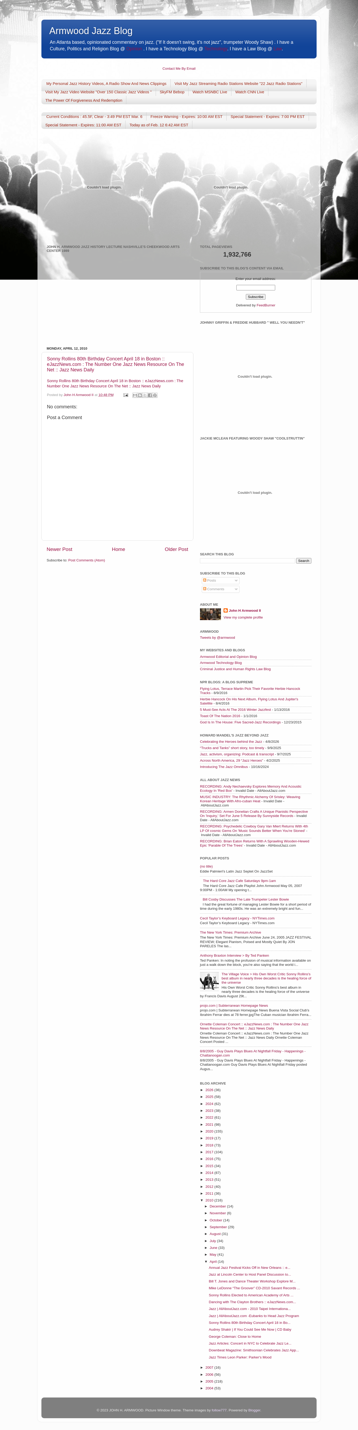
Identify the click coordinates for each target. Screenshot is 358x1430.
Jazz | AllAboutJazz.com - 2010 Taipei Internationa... (250, 1309)
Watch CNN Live (249, 92)
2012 (209, 1187)
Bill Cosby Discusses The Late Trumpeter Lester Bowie (246, 899)
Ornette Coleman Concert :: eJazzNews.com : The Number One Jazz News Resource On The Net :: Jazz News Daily (254, 1026)
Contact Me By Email (179, 69)
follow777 (219, 1410)
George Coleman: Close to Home (235, 1337)
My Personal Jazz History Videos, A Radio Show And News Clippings (106, 83)
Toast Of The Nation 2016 (220, 716)
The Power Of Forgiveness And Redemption (83, 100)
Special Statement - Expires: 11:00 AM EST (83, 125)
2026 (209, 1090)
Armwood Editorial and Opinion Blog (228, 657)
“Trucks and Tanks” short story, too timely (232, 748)
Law (278, 48)
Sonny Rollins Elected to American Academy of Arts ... (251, 1295)
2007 (209, 1367)
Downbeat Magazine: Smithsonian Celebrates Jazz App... (254, 1350)
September (219, 1227)
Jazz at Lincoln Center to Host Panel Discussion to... (250, 1274)
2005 (209, 1381)
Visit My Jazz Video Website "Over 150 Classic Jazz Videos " (98, 92)
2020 (209, 1131)
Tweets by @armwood (217, 638)
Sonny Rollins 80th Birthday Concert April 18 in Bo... (249, 1323)
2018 (209, 1145)
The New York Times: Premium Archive (230, 932)
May (213, 1254)
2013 (209, 1180)
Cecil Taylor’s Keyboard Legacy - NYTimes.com (237, 918)
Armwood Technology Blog (221, 663)
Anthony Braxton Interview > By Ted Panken (234, 955)
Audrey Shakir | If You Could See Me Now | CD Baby (250, 1329)
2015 (209, 1166)
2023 (209, 1111)
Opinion (134, 48)
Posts (209, 580)
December (218, 1206)
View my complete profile (243, 617)
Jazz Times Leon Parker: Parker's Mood (240, 1357)
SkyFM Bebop (172, 92)
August (216, 1234)
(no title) (206, 866)
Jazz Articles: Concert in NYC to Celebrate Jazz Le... (250, 1343)
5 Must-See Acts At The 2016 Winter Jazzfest (235, 710)
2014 (209, 1173)
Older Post (176, 549)
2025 (209, 1097)
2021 (209, 1124)
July (213, 1241)
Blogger (254, 1410)
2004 (209, 1388)
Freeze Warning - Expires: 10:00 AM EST (186, 116)
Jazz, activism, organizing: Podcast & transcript (237, 754)
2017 (209, 1152)
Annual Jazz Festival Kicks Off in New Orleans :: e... (249, 1268)
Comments (213, 589)
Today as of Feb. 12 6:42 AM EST (158, 125)
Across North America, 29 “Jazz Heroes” (231, 760)
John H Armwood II (245, 611)
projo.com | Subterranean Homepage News (234, 1006)
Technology (215, 48)
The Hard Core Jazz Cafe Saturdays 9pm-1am (239, 881)
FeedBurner (266, 305)
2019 (209, 1138)
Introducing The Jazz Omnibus (224, 767)
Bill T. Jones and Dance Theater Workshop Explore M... (252, 1281)
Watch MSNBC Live (210, 92)
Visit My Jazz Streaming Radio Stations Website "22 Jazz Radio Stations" (238, 83)
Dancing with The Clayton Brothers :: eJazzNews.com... (252, 1302)
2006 (209, 1375)
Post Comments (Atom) (86, 560)
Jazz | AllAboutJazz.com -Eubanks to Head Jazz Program (254, 1316)
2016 (209, 1159)
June (214, 1248)
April (214, 1262)
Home (118, 549)
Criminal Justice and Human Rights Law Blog (235, 669)
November (218, 1213)
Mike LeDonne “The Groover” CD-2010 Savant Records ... (254, 1288)
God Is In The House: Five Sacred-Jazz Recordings (240, 722)
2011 (209, 1193)
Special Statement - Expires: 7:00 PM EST (268, 116)
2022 (209, 1117)
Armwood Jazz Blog (91, 30)
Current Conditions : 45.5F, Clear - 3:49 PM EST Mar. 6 (94, 116)
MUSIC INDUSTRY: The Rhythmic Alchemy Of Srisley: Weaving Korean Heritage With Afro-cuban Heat (250, 799)
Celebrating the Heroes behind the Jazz (231, 742)
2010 (209, 1200)
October (216, 1220)
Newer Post (59, 549)
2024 (209, 1104)
